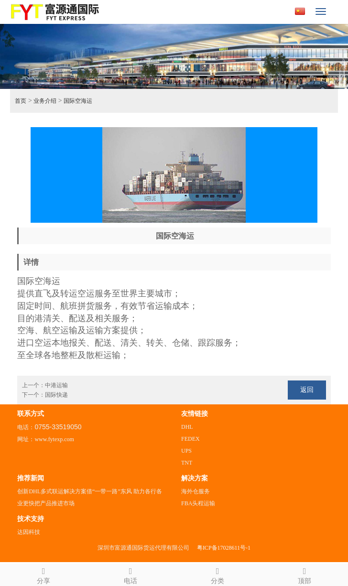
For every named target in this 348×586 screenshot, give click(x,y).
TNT (186, 462)
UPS (186, 450)
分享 (43, 574)
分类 (217, 574)
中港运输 (56, 385)
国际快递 (56, 394)
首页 (20, 101)
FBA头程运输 (198, 503)
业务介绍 (44, 101)
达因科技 (28, 532)
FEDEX (190, 438)
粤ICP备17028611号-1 (223, 547)
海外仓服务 (195, 491)
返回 (307, 389)
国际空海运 (78, 101)
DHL (187, 426)
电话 (130, 574)
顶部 (304, 574)
